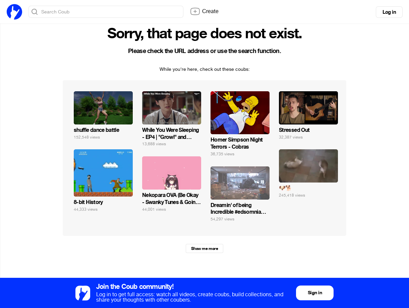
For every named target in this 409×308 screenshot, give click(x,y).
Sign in (315, 293)
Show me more (204, 248)
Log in (389, 12)
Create (204, 11)
